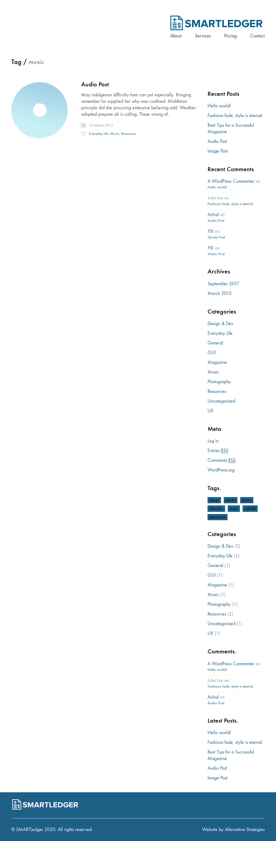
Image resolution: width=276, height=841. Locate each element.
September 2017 (223, 284)
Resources (128, 133)
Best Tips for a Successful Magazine (231, 128)
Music (114, 133)
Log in (213, 441)
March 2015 (220, 293)
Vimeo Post (216, 253)
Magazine (217, 362)
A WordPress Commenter (231, 181)
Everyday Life (98, 133)
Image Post (217, 151)
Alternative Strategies (245, 829)
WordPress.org (221, 470)
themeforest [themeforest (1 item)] (217, 517)
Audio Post (95, 84)
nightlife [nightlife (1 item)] (250, 508)
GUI (212, 353)
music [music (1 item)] (234, 508)
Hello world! (219, 106)
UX (210, 411)
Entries (218, 451)
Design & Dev (220, 323)
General (215, 343)
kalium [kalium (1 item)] (246, 500)
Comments (222, 460)
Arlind (213, 214)
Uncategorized (221, 401)
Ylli (210, 231)
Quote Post (216, 237)
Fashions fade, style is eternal (235, 115)
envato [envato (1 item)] (230, 500)
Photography (219, 382)
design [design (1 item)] (214, 500)
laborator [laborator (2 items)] (216, 508)
